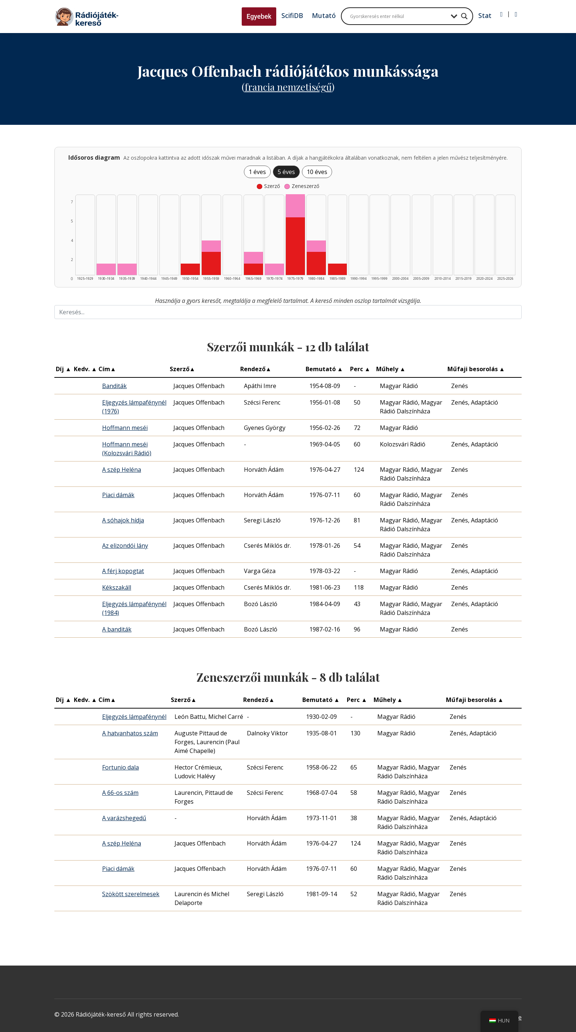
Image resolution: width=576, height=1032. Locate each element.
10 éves (317, 172)
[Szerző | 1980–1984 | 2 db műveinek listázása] (316, 263)
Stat (485, 15)
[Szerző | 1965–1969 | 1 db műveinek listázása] (253, 269)
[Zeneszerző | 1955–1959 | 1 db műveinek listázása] (211, 246)
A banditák (117, 629)
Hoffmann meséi (125, 428)
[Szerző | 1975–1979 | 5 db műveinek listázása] (295, 246)
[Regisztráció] (516, 14)
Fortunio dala (120, 767)
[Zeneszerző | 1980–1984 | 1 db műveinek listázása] (316, 246)
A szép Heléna (121, 470)
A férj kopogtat (123, 571)
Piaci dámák (118, 495)
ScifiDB (292, 15)
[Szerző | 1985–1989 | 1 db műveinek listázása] (337, 269)
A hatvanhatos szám (130, 733)
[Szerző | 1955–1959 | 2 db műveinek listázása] (211, 263)
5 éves (286, 172)
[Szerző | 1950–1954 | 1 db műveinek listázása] (190, 269)
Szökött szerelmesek (130, 894)
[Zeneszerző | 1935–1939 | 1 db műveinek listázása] (127, 269)
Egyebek (258, 16)
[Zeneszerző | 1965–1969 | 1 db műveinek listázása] (253, 258)
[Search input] (398, 16)
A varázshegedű (124, 818)
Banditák (114, 386)
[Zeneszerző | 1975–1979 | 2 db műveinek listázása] (295, 205)
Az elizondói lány (125, 546)
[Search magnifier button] (464, 16)
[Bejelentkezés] (502, 14)
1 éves (257, 172)
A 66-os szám (120, 793)
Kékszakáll (116, 587)
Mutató (324, 15)
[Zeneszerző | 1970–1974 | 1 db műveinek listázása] (274, 269)
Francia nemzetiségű (288, 86)
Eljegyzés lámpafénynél (134, 717)
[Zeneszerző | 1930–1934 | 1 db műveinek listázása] (106, 269)
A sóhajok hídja (123, 520)
